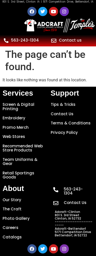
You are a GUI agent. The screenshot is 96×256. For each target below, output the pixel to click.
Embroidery (14, 118)
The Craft (12, 209)
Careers (10, 227)
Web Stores (14, 136)
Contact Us (62, 114)
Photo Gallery (16, 218)
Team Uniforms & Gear (20, 162)
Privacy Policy (64, 132)
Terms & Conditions (71, 123)
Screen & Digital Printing (18, 106)
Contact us (70, 40)
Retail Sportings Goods (18, 175)
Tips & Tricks (63, 104)
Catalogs (12, 237)
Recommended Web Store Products (23, 148)
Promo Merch (16, 127)
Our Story (12, 199)
